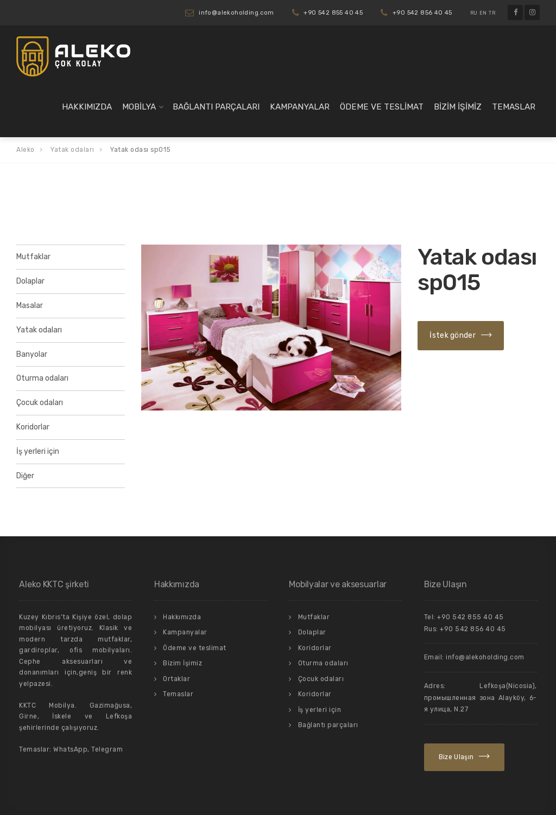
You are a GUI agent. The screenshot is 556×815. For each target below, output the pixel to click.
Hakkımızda (87, 107)
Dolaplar (30, 281)
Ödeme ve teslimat (382, 107)
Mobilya (139, 107)
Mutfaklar (33, 256)
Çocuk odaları (39, 402)
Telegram (107, 749)
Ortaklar (176, 679)
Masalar (29, 305)
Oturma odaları (42, 378)
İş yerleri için (37, 451)
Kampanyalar (300, 107)
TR (492, 13)
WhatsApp (70, 749)
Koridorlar (32, 427)
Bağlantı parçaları (216, 107)
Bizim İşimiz (458, 107)
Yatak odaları (39, 330)
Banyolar (31, 354)
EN (483, 13)
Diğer (25, 475)
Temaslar (513, 107)
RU (474, 13)
